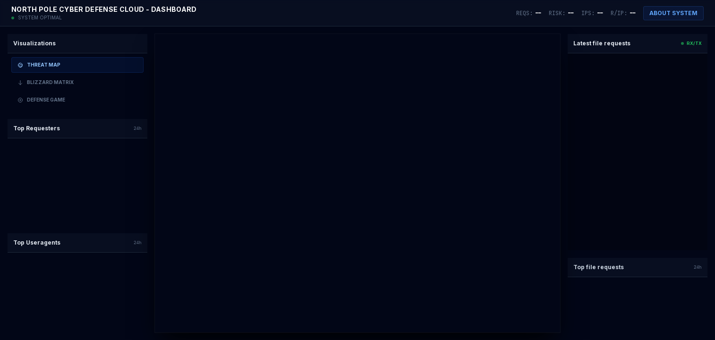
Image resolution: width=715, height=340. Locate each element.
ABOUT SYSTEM (673, 13)
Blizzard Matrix (45, 82)
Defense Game (41, 100)
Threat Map (38, 65)
